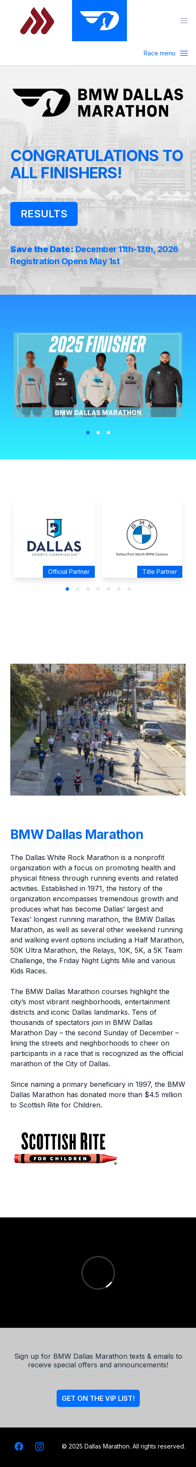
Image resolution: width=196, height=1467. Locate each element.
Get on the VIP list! (98, 1398)
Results (44, 213)
